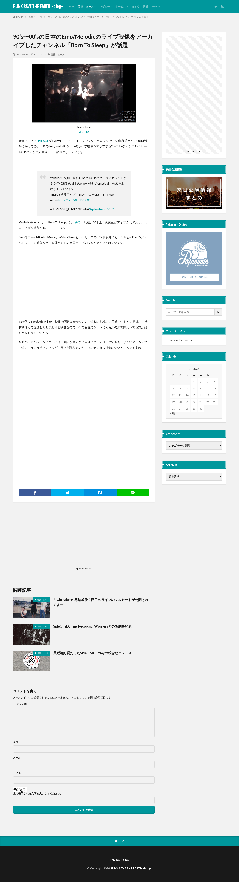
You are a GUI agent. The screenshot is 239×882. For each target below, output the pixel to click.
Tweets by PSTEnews (179, 339)
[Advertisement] (47, 452)
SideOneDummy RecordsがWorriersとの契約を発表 (92, 626)
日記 (145, 6)
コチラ (76, 222)
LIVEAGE (43, 140)
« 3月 (173, 413)
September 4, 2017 (101, 209)
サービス (120, 6)
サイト (17, 773)
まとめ (135, 6)
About (70, 6)
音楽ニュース (86, 6)
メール (17, 757)
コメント (20, 704)
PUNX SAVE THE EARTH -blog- (38, 6)
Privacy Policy (119, 859)
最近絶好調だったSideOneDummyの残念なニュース (92, 653)
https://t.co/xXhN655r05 (74, 200)
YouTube (84, 131)
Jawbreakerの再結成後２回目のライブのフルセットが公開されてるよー (102, 602)
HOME (19, 17)
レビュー (104, 6)
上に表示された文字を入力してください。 (38, 793)
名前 (15, 742)
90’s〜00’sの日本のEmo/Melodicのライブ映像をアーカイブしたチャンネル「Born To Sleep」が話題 (98, 17)
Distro (156, 6)
